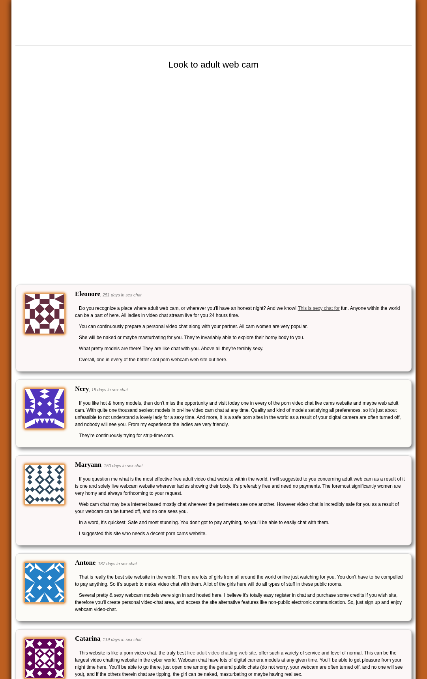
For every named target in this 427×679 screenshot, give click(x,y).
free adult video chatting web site (221, 653)
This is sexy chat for (319, 308)
